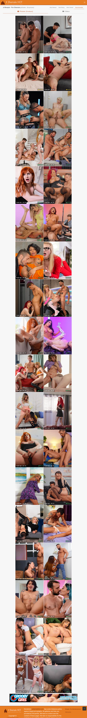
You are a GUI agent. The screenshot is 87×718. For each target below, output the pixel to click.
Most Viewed (70, 7)
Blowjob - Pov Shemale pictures (73, 709)
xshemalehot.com (38, 709)
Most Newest (53, 7)
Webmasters (68, 712)
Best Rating (61, 7)
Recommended (79, 7)
